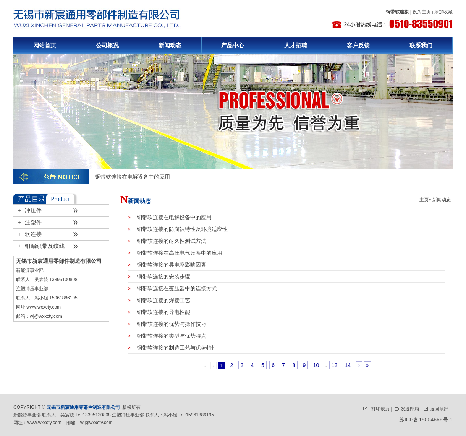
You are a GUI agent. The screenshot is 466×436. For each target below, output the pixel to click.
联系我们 (420, 45)
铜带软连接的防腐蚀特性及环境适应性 (178, 229)
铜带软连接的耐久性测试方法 (167, 241)
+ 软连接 (30, 234)
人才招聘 (295, 45)
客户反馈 (358, 45)
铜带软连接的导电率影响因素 (167, 265)
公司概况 (107, 45)
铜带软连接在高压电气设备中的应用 (175, 253)
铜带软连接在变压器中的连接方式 (172, 288)
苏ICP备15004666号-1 (426, 419)
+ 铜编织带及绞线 (41, 246)
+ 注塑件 (30, 222)
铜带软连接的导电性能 (159, 312)
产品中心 (232, 45)
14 (348, 365)
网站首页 (44, 45)
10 (316, 365)
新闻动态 (170, 45)
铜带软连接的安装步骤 (159, 276)
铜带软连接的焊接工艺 (159, 300)
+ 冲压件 (30, 210)
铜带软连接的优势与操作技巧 (167, 324)
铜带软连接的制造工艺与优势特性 (172, 348)
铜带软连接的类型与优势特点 (167, 336)
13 (335, 365)
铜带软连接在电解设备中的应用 (132, 177)
